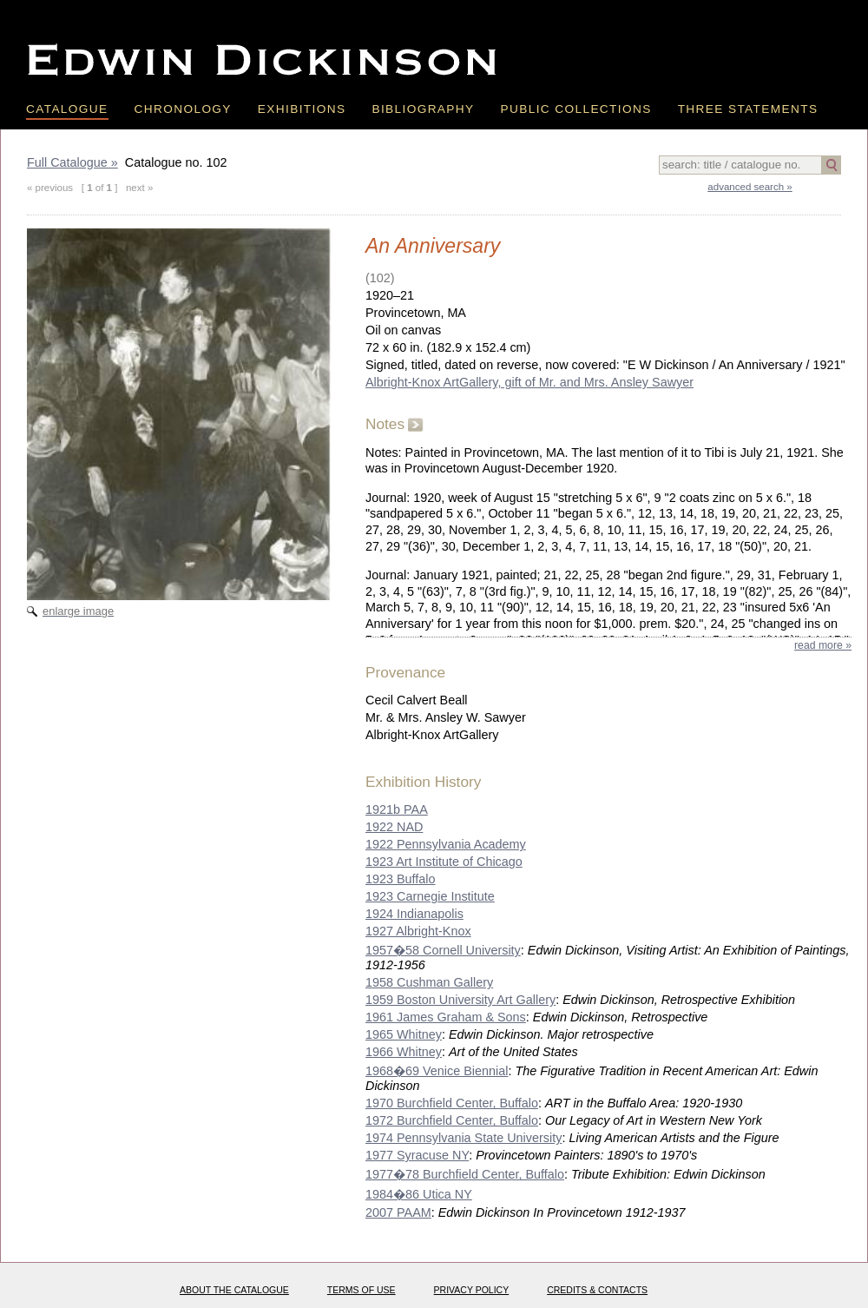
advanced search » (749, 187)
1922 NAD (394, 827)
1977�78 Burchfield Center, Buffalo (464, 1174)
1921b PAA (396, 809)
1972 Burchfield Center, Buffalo (451, 1120)
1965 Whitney (403, 1034)
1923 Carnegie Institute (430, 896)
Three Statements (748, 109)
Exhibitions (302, 109)
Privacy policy (472, 1290)
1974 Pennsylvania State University (463, 1138)
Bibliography (423, 109)
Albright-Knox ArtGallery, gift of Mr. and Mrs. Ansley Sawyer (529, 382)
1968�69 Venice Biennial (436, 1071)
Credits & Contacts (597, 1290)
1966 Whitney (403, 1052)
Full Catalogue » (72, 162)
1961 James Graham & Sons (445, 1017)
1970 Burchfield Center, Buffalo (451, 1103)
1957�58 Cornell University (443, 950)
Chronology (183, 109)
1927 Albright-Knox (418, 931)
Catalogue (67, 109)
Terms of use (361, 1290)
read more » (823, 645)
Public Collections (576, 109)
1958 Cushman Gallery (429, 982)
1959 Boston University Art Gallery (460, 1000)
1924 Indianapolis (414, 914)
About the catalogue (234, 1290)
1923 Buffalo (400, 879)
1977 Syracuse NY (417, 1155)
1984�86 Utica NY (418, 1194)
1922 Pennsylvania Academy (445, 844)
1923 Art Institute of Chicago (444, 862)
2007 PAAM (398, 1212)
